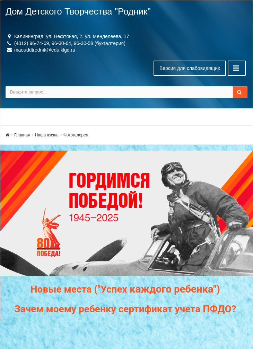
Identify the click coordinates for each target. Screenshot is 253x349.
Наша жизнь (47, 135)
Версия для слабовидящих (189, 68)
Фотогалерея (75, 135)
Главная (22, 135)
